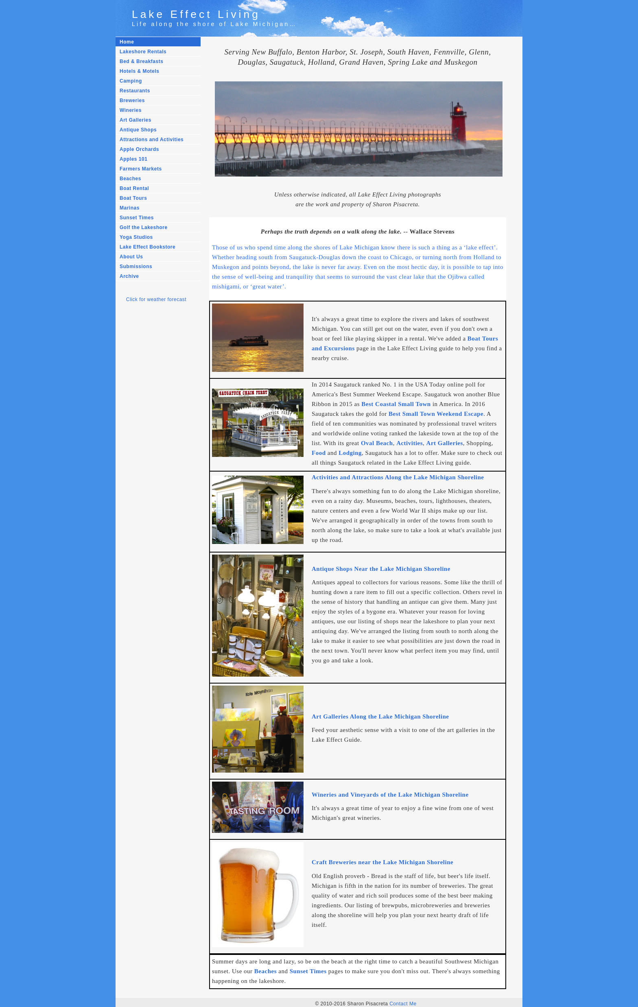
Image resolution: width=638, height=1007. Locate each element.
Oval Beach (377, 443)
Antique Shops (138, 130)
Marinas (130, 208)
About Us (131, 257)
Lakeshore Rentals (143, 52)
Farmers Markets (141, 169)
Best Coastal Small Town (395, 404)
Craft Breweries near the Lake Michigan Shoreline (382, 861)
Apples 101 (133, 159)
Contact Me (402, 1002)
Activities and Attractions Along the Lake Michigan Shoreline (398, 477)
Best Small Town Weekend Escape (436, 414)
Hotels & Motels (140, 71)
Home (127, 42)
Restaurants (135, 91)
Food (319, 453)
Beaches (130, 178)
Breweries (132, 100)
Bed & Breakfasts (141, 61)
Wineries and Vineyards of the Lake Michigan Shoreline (390, 793)
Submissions (136, 266)
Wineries (131, 110)
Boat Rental (134, 188)
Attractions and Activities (152, 139)
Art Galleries (135, 120)
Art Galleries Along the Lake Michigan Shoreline (380, 715)
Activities (409, 443)
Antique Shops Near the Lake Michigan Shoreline (381, 568)
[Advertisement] (152, 445)
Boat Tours (133, 198)
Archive (129, 276)
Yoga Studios (136, 237)
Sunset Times (137, 218)
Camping (131, 81)
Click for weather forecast (156, 299)
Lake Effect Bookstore (147, 247)
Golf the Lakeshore (144, 227)
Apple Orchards (139, 149)
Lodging (350, 453)
